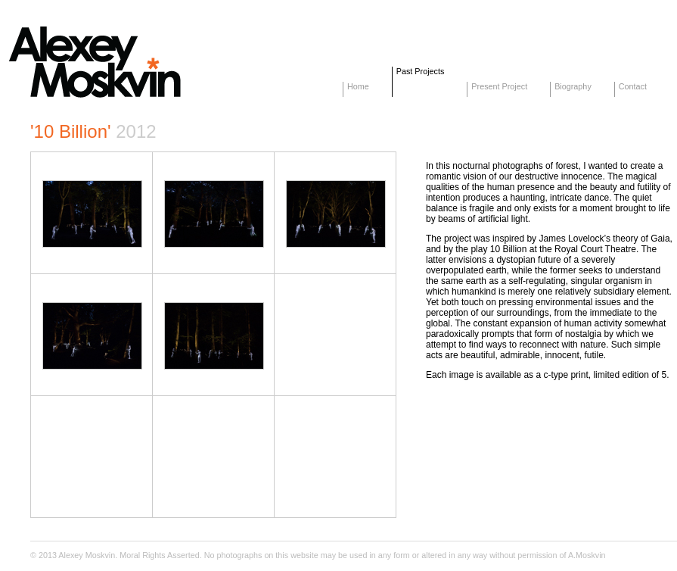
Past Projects (420, 71)
